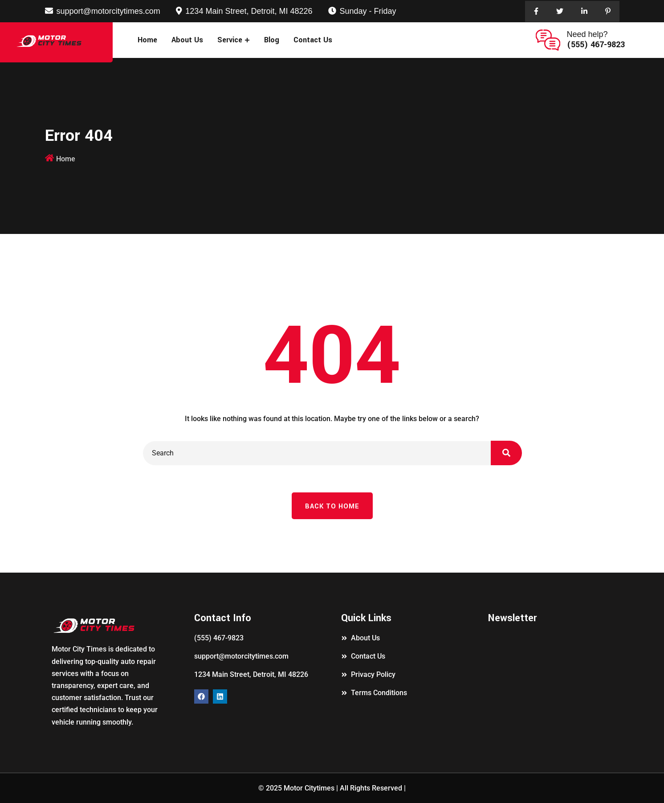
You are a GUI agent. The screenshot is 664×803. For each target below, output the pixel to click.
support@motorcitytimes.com (108, 11)
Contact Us (312, 40)
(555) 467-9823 (596, 44)
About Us (187, 40)
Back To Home (332, 506)
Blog (271, 40)
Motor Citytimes (309, 788)
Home (147, 40)
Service (229, 40)
